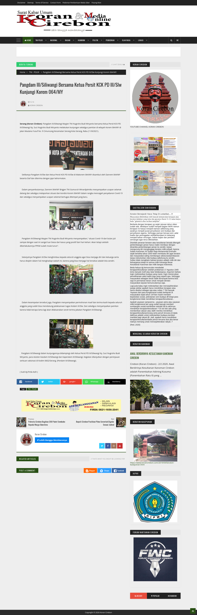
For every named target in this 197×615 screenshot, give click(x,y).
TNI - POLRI (34, 72)
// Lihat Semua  (118, 64)
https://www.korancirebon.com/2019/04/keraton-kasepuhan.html (152, 463)
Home (28, 40)
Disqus (104, 471)
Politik (95, 40)
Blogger (90, 470)
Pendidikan (110, 40)
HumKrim (81, 40)
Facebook (119, 470)
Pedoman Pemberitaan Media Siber (76, 3)
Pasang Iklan (96, 3)
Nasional (53, 40)
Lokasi (140, 40)
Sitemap (30, 3)
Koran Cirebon (106, 612)
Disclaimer (21, 3)
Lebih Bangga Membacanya (52, 440)
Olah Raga (126, 40)
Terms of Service (41, 3)
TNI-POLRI (39, 40)
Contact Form (55, 3)
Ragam (67, 40)
